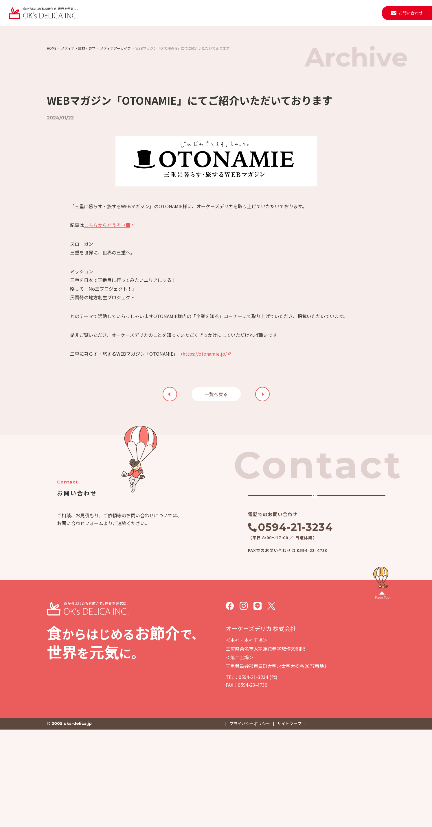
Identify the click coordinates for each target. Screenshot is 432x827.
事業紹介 (170, 13)
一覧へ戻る (216, 472)
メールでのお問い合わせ (299, 583)
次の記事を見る (170, 472)
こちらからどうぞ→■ (107, 303)
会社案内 (195, 13)
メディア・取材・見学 (78, 114)
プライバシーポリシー (249, 821)
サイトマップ (289, 821)
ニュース (250, 13)
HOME (51, 114)
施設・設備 (223, 13)
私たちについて (138, 13)
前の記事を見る (262, 472)
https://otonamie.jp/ (205, 431)
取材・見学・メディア (287, 13)
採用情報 (325, 13)
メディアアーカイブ (115, 114)
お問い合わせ (410, 13)
